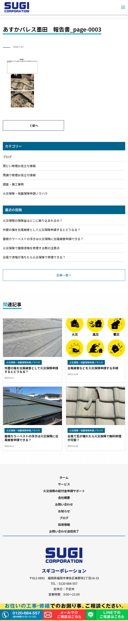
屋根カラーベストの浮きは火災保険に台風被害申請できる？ (43, 239)
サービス (64, 484)
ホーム (64, 477)
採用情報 (64, 524)
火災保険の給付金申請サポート (64, 491)
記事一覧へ (64, 275)
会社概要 (64, 497)
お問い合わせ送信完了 (64, 531)
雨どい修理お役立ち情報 (19, 166)
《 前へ (33, 125)
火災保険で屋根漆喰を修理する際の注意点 (31, 248)
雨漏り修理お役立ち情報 (19, 175)
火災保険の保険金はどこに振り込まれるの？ (33, 220)
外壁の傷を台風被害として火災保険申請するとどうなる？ (41, 229)
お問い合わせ (64, 504)
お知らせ (64, 511)
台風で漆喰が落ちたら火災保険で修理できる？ (34, 257)
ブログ (7, 156)
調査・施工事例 (13, 184)
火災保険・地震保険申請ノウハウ (25, 193)
